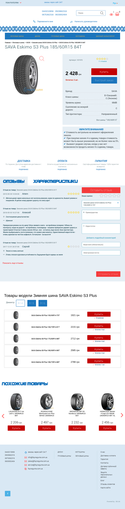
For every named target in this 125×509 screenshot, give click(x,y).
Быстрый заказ (104, 80)
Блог (102, 480)
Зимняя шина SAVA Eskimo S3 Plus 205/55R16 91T (37, 190)
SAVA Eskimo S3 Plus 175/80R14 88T (45, 339)
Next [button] (122, 416)
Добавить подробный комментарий (101, 238)
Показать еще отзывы (13, 263)
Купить (104, 71)
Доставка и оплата (108, 455)
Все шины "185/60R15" (106, 120)
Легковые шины (18, 42)
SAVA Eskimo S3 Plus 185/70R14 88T (45, 362)
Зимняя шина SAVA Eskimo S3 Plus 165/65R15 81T (37, 242)
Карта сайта (105, 487)
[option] (16, 412)
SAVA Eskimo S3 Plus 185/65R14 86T (45, 350)
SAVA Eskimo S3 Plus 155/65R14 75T (45, 315)
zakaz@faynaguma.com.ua (38, 461)
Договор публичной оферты (108, 467)
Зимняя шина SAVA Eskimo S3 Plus (44, 42)
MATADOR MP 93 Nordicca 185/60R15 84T (77, 413)
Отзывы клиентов (108, 484)
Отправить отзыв (108, 274)
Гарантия (104, 459)
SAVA (28, 42)
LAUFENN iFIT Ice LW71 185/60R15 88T (16, 413)
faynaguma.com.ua (35, 468)
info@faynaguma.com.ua (37, 457)
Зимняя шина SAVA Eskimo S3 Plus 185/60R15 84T (37, 208)
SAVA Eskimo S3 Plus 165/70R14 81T (45, 327)
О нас (103, 452)
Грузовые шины (64, 456)
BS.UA (118, 501)
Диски (60, 452)
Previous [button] (2, 416)
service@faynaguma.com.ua (39, 465)
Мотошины (80, 452)
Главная (8, 42)
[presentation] (100, 264)
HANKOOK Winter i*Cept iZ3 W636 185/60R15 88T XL (107, 413)
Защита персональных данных (106, 474)
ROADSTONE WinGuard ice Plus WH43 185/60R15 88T (46, 413)
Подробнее (23, 169)
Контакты (105, 463)
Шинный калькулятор (105, 36)
